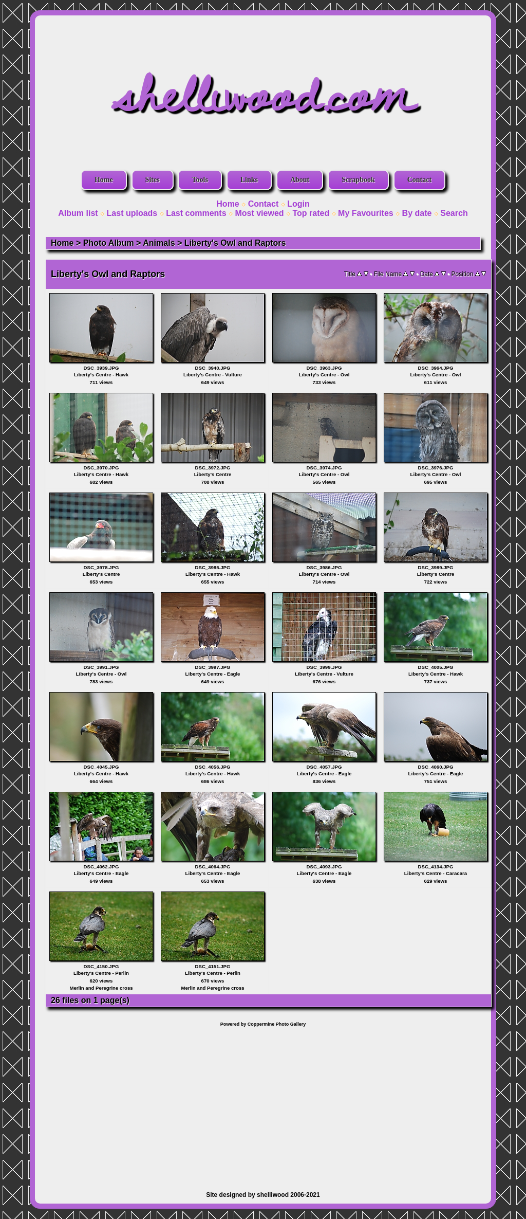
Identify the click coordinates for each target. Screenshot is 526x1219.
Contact (419, 180)
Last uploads (132, 213)
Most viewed (259, 213)
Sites (152, 180)
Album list (78, 213)
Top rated (310, 213)
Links (249, 180)
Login (298, 203)
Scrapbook (358, 180)
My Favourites (365, 213)
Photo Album (108, 243)
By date (417, 213)
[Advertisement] (263, 1104)
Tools (200, 180)
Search (453, 213)
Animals (159, 243)
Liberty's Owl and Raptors (235, 243)
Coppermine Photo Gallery (277, 1024)
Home (104, 180)
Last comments (196, 213)
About (299, 180)
